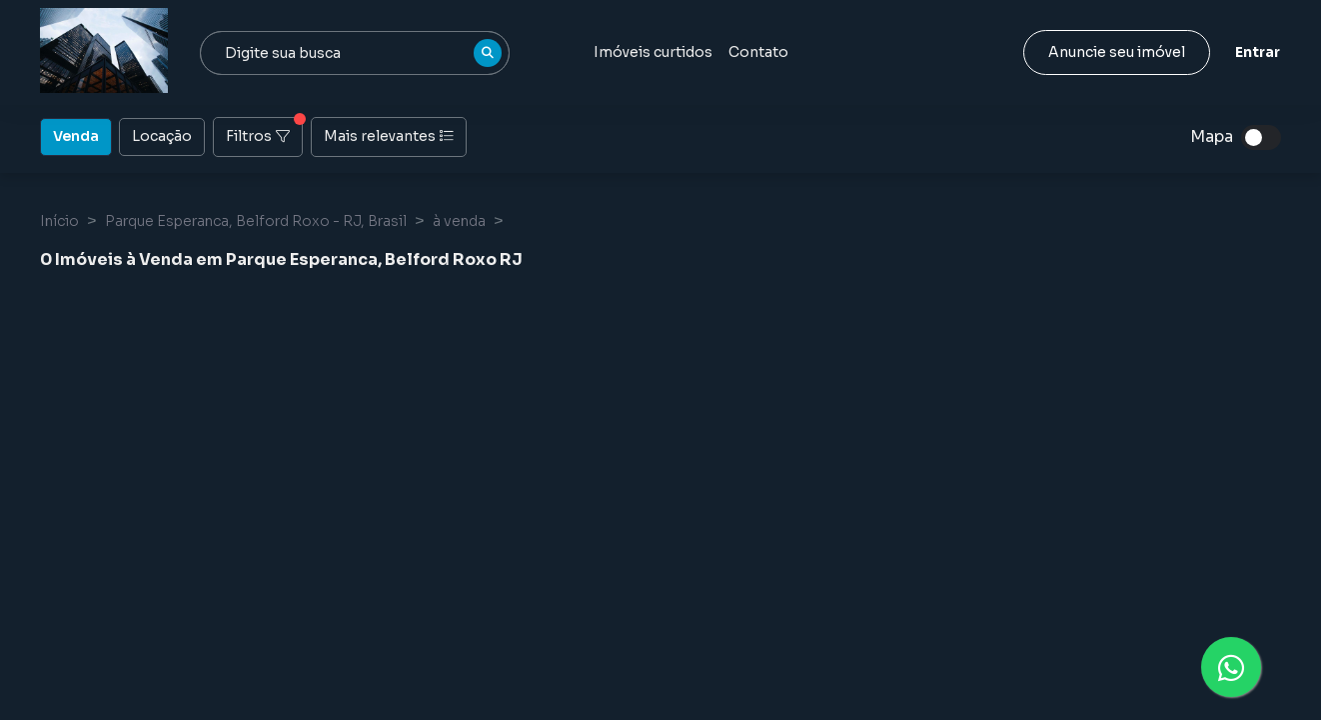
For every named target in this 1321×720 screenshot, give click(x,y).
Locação (162, 135)
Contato (758, 52)
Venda (76, 135)
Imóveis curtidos (653, 52)
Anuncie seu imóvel (1116, 52)
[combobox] (355, 53)
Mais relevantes (389, 136)
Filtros (264, 131)
